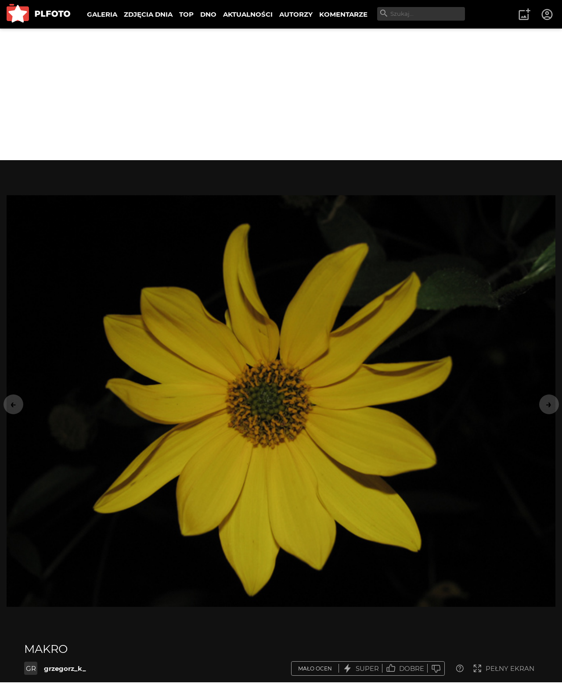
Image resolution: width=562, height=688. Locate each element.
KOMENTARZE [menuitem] (343, 14)
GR (31, 668)
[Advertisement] (281, 94)
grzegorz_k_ (65, 668)
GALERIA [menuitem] (102, 14)
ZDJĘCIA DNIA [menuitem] (148, 14)
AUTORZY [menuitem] (296, 14)
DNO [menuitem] (208, 14)
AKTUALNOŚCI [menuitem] (248, 14)
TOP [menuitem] (186, 14)
